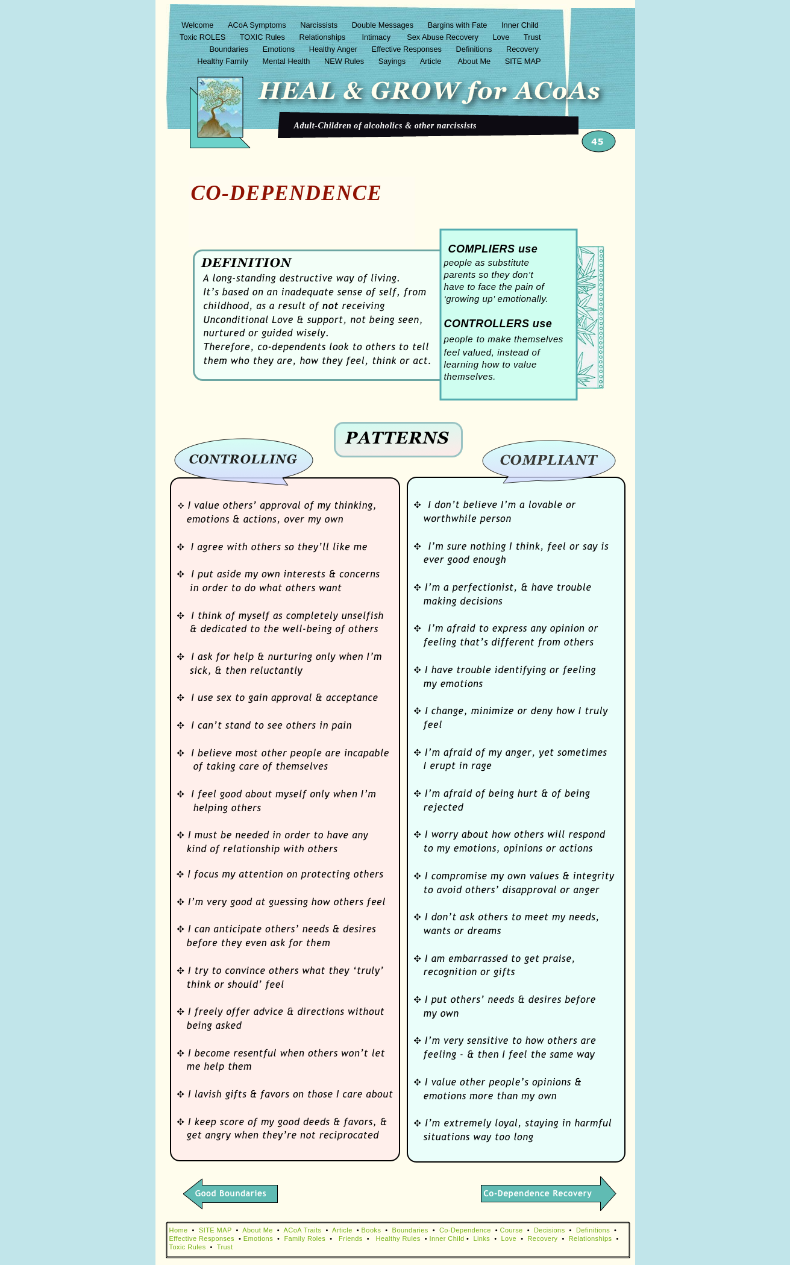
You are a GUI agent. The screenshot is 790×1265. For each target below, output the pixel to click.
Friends (351, 1238)
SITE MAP (523, 61)
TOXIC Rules (263, 37)
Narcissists (319, 25)
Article (433, 61)
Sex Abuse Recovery (443, 37)
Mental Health (287, 61)
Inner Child (521, 25)
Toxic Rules (187, 1247)
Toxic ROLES (204, 37)
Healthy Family (223, 61)
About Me (474, 61)
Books (371, 1230)
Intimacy (377, 37)
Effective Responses (408, 49)
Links (481, 1238)
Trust (532, 37)
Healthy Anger (334, 49)
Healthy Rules (398, 1238)
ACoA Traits (303, 1230)
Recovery (523, 49)
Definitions (475, 49)
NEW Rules (345, 61)
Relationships (323, 37)
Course (511, 1230)
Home (178, 1230)
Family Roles (304, 1238)
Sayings (393, 61)
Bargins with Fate (458, 25)
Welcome (198, 25)
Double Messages (384, 25)
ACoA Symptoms (258, 25)
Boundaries (229, 49)
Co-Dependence (465, 1230)
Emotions (280, 49)
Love (502, 37)
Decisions (549, 1230)
